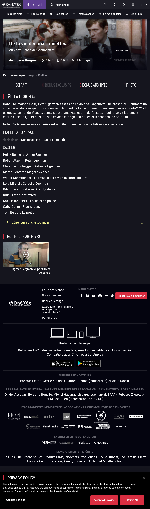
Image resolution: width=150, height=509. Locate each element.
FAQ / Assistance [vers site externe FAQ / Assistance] (53, 290)
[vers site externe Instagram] (100, 296)
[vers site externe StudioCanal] (136, 416)
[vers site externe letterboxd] (106, 296)
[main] (75, 490)
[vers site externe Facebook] (81, 296)
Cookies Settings (52, 301)
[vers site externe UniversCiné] (31, 416)
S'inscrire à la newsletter (131, 295)
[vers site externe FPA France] (119, 416)
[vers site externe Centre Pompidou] (68, 426)
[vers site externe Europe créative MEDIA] (66, 443)
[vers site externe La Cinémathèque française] (50, 426)
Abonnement (63, 5)
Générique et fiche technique (31, 222)
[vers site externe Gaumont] (33, 426)
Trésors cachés (85, 13)
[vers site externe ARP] (101, 417)
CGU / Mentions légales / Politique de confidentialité (58, 309)
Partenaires (49, 317)
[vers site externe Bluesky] (88, 296)
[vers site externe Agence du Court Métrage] (103, 426)
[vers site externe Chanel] (101, 443)
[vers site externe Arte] (49, 416)
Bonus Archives (93, 84)
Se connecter (133, 4)
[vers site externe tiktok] (112, 296)
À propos (114, 4)
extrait (20, 84)
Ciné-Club (136, 13)
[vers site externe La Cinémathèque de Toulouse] (84, 416)
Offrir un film (121, 50)
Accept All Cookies (104, 500)
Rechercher (105, 4)
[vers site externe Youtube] (94, 296)
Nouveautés (61, 13)
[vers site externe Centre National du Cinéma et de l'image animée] (49, 442)
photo (130, 84)
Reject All (132, 500)
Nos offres (124, 4)
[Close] (144, 478)
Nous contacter (52, 295)
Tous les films (14, 13)
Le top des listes (112, 13)
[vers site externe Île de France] (84, 442)
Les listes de (38, 13)
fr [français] (142, 4)
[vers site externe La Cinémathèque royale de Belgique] (120, 427)
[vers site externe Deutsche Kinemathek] (85, 426)
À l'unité (37, 5)
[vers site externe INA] (66, 416)
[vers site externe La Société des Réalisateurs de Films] (14, 417)
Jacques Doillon (37, 75)
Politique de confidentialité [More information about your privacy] (63, 491)
